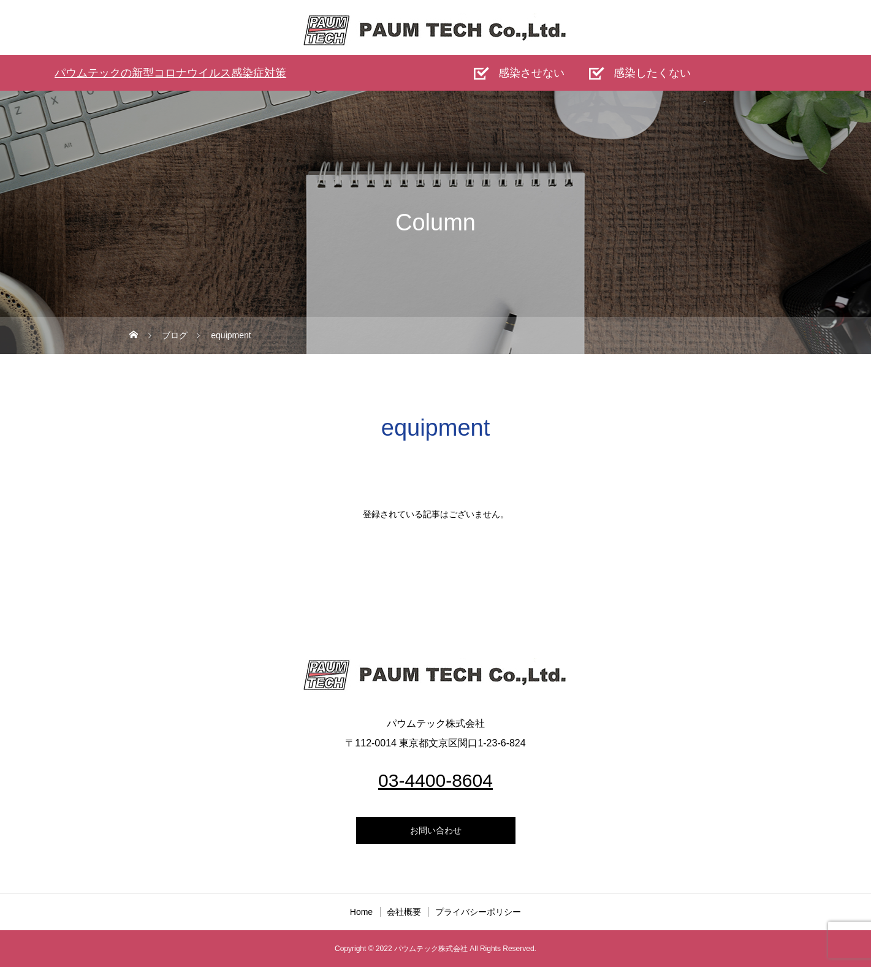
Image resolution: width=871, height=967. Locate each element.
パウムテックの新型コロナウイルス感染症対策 (170, 73)
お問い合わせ (436, 830)
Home (361, 912)
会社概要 (404, 912)
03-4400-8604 (435, 780)
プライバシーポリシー (478, 912)
